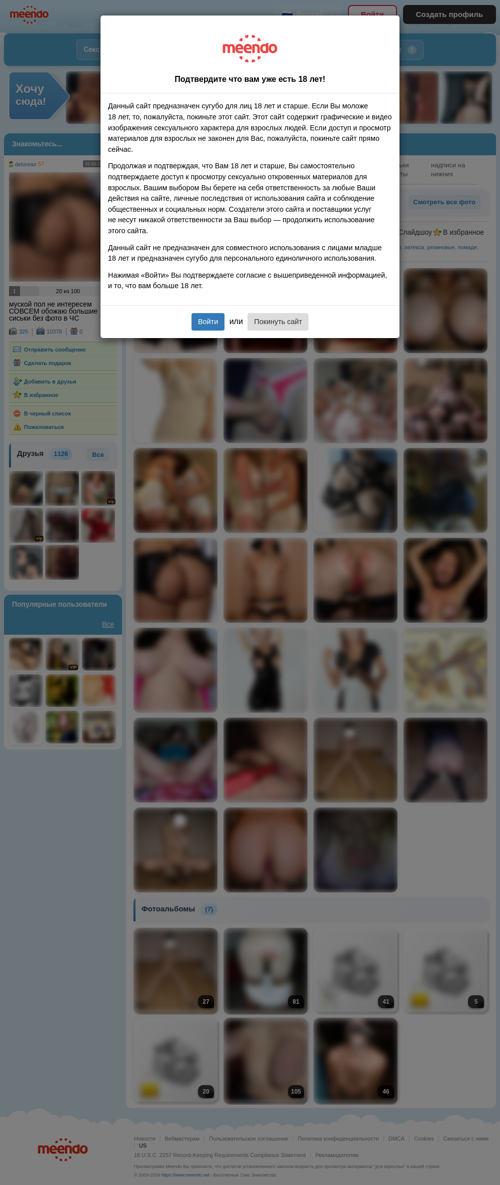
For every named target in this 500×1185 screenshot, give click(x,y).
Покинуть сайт (278, 322)
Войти (208, 322)
